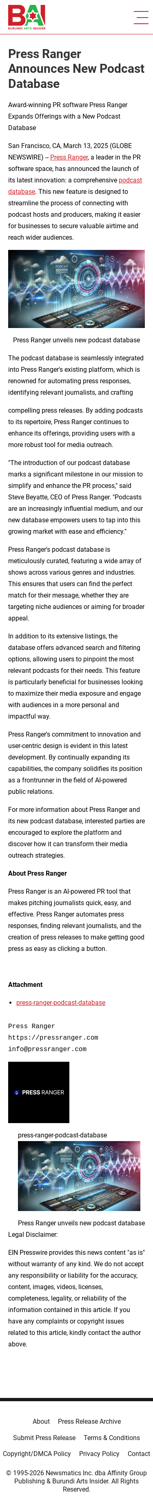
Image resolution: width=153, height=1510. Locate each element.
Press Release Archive (89, 1421)
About (41, 1421)
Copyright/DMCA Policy (37, 1454)
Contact (139, 1454)
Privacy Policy (99, 1454)
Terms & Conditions (112, 1438)
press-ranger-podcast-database (60, 1003)
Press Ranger (69, 157)
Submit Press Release (44, 1438)
